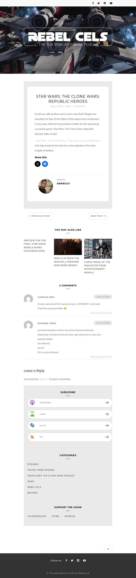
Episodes (33, 464)
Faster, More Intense (41, 470)
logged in (43, 379)
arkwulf (63, 184)
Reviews (32, 493)
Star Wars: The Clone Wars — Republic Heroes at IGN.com (68, 140)
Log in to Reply (103, 297)
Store (55, 516)
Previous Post (40, 216)
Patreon (69, 516)
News (68, 106)
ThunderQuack (36, 516)
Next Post (98, 216)
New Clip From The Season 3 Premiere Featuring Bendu (66, 262)
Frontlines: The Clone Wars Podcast (51, 476)
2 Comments (80, 106)
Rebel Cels (34, 487)
